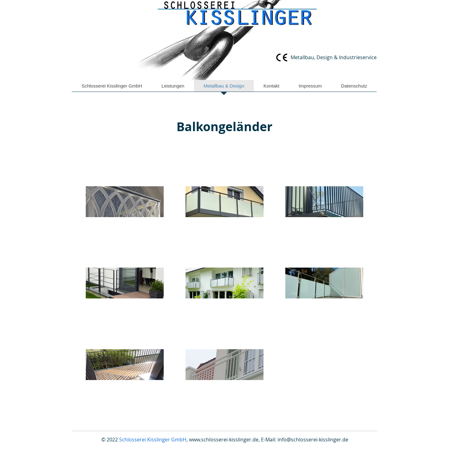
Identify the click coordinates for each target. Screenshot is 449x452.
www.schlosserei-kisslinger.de (223, 439)
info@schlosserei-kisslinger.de (313, 439)
